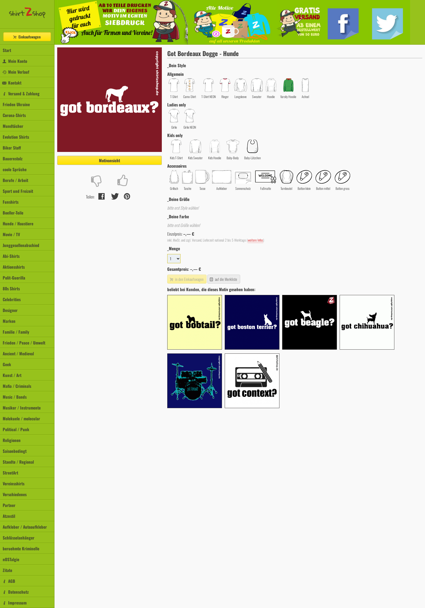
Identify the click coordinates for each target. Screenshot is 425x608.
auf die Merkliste (223, 279)
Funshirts (10, 202)
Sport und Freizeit (18, 191)
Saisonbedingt (15, 451)
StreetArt (10, 473)
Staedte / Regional (18, 462)
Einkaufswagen (26, 37)
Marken (9, 321)
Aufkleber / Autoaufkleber (25, 527)
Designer (10, 310)
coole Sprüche (15, 169)
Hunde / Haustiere (18, 223)
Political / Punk (16, 429)
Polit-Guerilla (14, 278)
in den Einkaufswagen (186, 279)
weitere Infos (255, 240)
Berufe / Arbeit (15, 180)
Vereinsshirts (13, 483)
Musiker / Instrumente (22, 408)
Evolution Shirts (16, 137)
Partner (9, 505)
